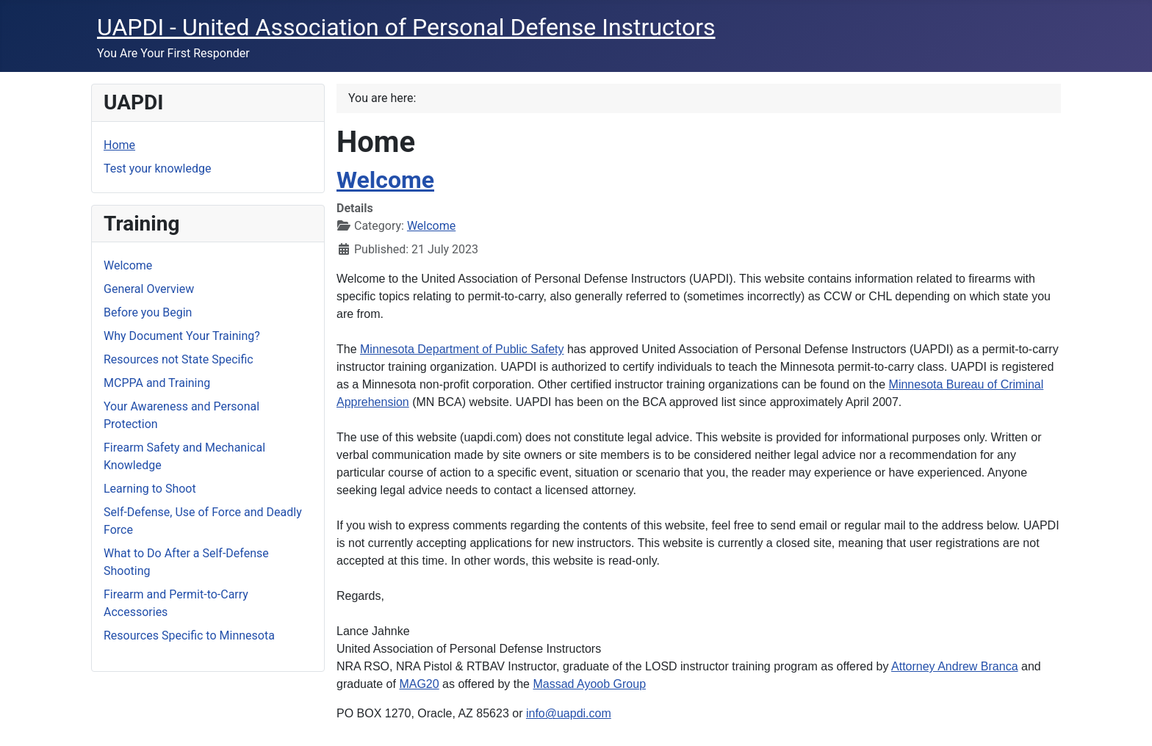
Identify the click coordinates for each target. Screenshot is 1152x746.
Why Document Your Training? (182, 336)
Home (119, 145)
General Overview (149, 289)
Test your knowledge (157, 168)
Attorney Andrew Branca (954, 666)
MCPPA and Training (157, 383)
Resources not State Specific (178, 359)
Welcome (128, 265)
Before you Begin (148, 312)
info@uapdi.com (568, 713)
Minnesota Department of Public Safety (462, 349)
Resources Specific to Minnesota (189, 635)
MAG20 (419, 684)
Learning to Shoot (150, 489)
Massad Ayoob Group (589, 684)
